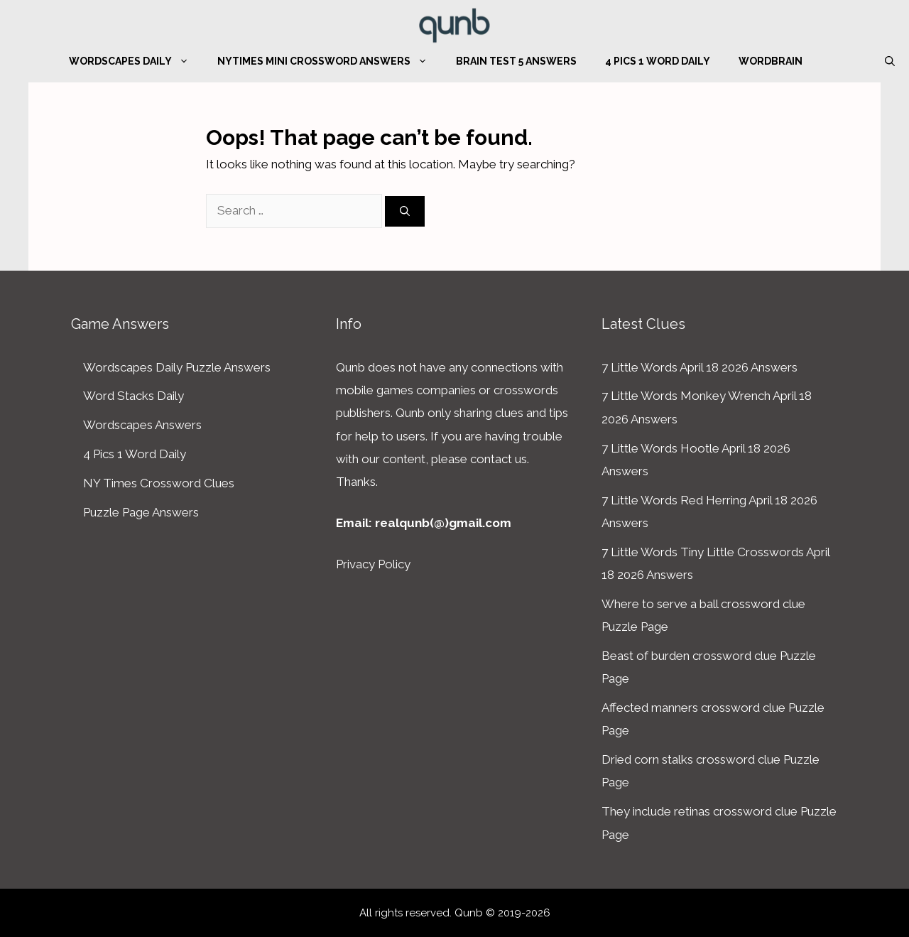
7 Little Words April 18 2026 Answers (700, 367)
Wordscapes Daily (136, 61)
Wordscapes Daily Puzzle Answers (177, 367)
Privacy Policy (373, 564)
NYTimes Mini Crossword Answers (329, 61)
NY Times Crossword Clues (158, 483)
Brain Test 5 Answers (516, 61)
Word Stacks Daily (133, 396)
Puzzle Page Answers (141, 512)
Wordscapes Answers (142, 425)
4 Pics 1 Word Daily (657, 61)
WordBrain (770, 61)
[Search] (405, 211)
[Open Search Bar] (890, 61)
